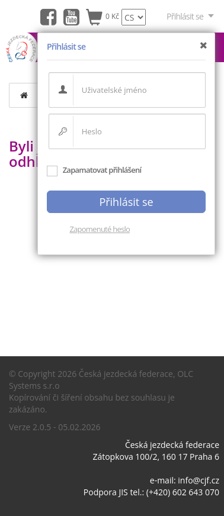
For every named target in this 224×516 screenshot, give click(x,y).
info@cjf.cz (198, 480)
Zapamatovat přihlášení (94, 170)
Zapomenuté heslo (99, 229)
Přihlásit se (191, 16)
